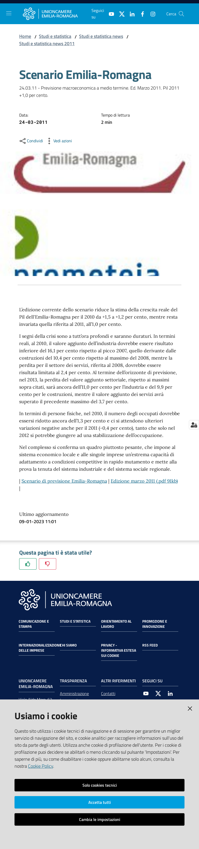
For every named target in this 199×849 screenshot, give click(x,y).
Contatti (108, 693)
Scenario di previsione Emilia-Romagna (64, 481)
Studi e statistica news (101, 36)
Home (25, 36)
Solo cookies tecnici (99, 785)
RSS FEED (150, 645)
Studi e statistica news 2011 (47, 43)
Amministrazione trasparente (74, 696)
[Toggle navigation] (9, 13)
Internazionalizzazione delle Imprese (40, 648)
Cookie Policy (40, 766)
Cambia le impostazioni (99, 819)
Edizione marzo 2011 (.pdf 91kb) (144, 481)
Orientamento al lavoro (116, 624)
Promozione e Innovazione (154, 624)
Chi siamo (68, 645)
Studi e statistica (55, 36)
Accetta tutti (99, 802)
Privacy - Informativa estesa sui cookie (118, 650)
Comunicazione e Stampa (34, 624)
